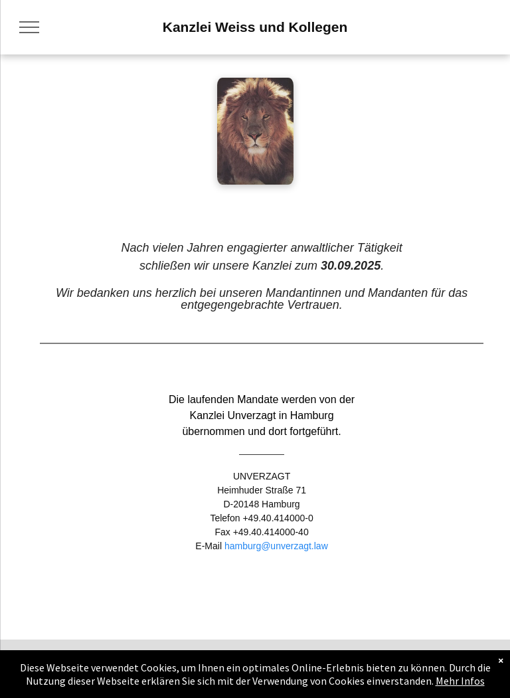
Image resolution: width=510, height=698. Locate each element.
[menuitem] (35, 671)
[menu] (29, 27)
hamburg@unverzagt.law (276, 546)
